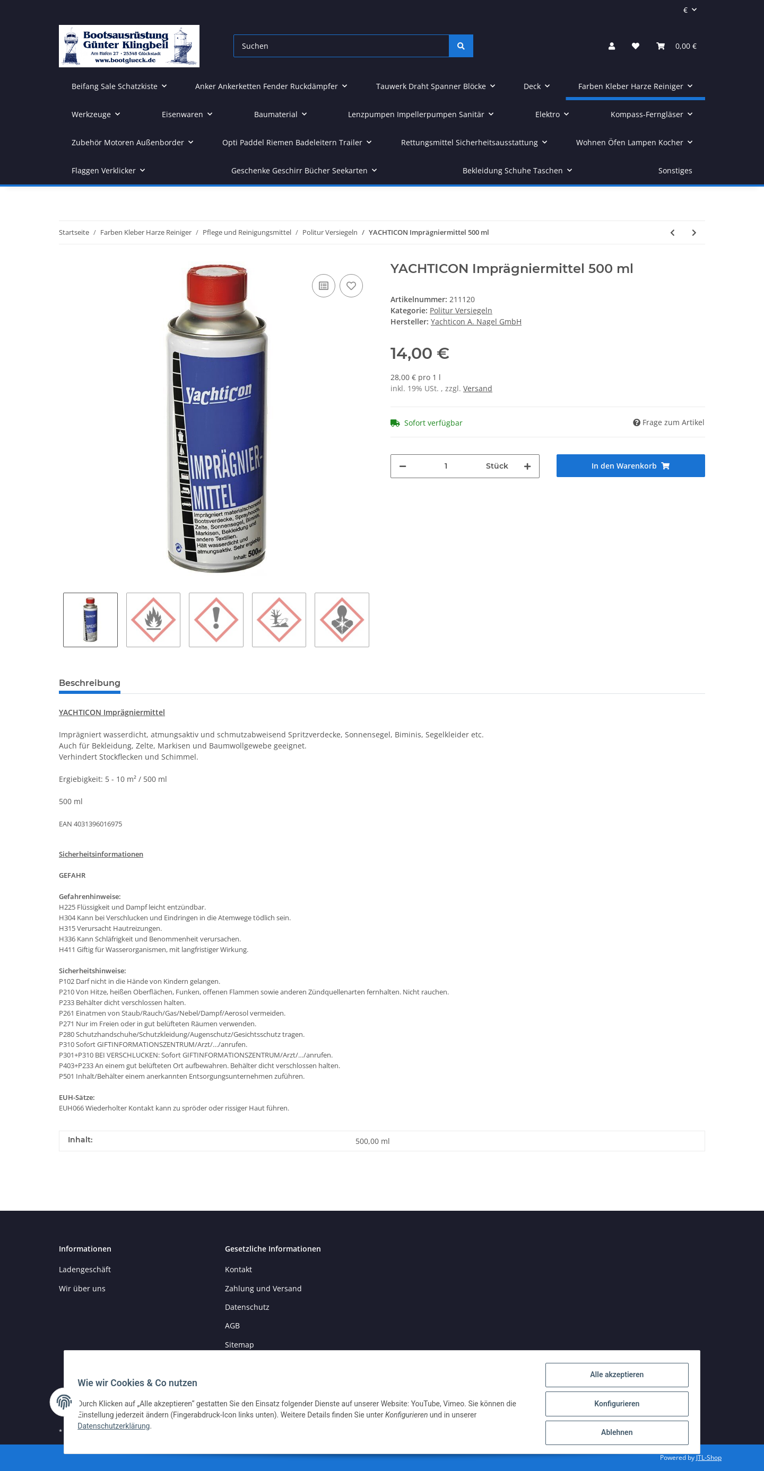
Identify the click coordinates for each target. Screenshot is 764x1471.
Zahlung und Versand (263, 1288)
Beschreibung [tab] (89, 683)
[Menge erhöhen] (527, 466)
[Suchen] (341, 45)
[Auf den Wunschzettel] (351, 285)
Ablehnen (613, 1433)
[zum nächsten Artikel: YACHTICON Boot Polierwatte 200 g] (694, 232)
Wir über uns (82, 1288)
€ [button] (685, 10)
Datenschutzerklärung (117, 1428)
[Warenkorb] (676, 46)
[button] (611, 46)
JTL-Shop (709, 1457)
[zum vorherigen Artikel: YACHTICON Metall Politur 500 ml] (672, 232)
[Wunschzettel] (635, 46)
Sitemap (239, 1345)
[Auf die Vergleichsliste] (323, 285)
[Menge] (446, 466)
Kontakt (238, 1269)
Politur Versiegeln (461, 310)
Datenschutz (247, 1307)
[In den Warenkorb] (631, 465)
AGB (232, 1325)
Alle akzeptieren (613, 1378)
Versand (477, 388)
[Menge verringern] (402, 466)
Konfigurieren (613, 1406)
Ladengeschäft (85, 1269)
